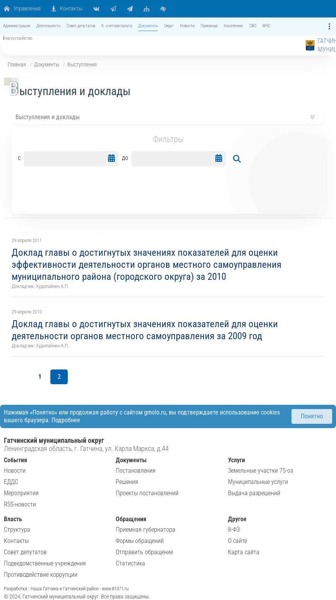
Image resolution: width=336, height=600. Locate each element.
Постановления (136, 470)
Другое (237, 519)
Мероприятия (21, 493)
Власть (13, 519)
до (125, 157)
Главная (17, 64)
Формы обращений (140, 541)
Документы (46, 64)
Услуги (236, 460)
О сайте (237, 541)
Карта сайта (243, 552)
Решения (127, 482)
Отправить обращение (144, 552)
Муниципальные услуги (258, 482)
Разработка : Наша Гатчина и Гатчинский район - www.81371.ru (66, 588)
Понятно (312, 416)
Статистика (130, 563)
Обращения (131, 519)
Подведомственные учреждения (45, 563)
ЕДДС (11, 482)
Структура (17, 529)
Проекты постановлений (147, 493)
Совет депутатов (25, 552)
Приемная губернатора (145, 529)
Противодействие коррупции (40, 574)
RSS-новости (20, 504)
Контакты (16, 541)
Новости (15, 470)
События (15, 460)
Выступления (82, 64)
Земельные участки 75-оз (260, 470)
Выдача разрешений (254, 493)
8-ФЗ (234, 529)
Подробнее (65, 420)
